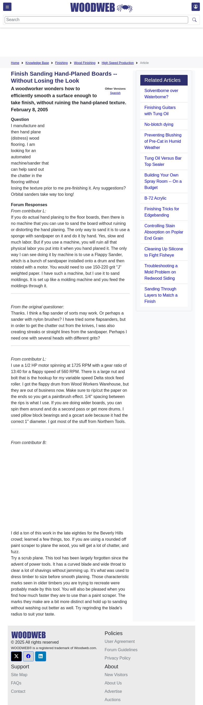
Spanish (115, 92)
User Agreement (120, 641)
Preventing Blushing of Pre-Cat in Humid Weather (162, 141)
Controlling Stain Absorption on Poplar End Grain (163, 232)
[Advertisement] (105, 43)
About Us (113, 683)
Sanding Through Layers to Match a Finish (160, 295)
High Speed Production (118, 63)
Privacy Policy (118, 658)
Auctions (112, 699)
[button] (16, 656)
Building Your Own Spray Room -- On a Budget (163, 181)
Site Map (19, 675)
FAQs (16, 683)
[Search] (96, 19)
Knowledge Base (37, 63)
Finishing (61, 63)
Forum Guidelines (121, 650)
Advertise (113, 691)
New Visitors (116, 675)
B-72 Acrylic (155, 198)
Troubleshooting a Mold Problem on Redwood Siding (161, 272)
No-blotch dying (158, 124)
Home (15, 63)
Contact (18, 691)
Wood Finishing (85, 63)
